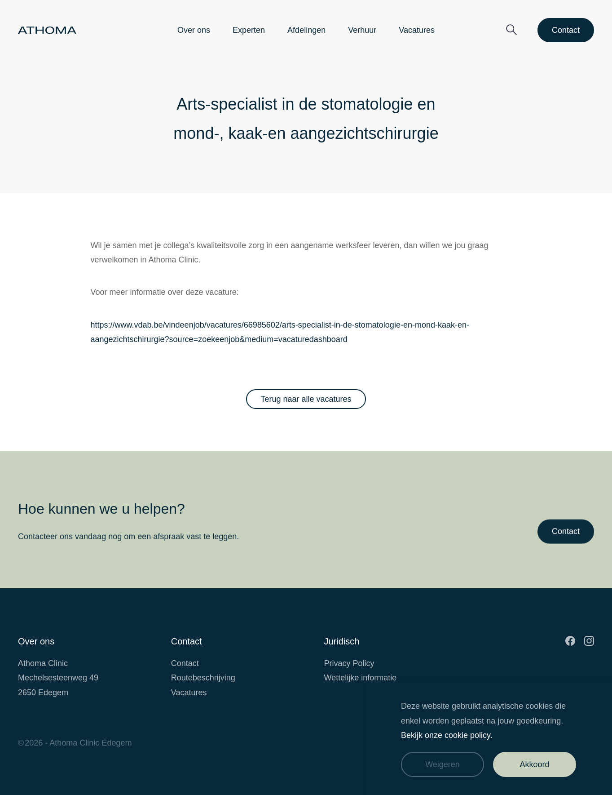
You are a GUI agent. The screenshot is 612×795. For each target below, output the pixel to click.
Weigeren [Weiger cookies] (442, 764)
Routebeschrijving (203, 677)
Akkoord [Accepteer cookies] (534, 764)
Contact (566, 30)
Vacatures (417, 30)
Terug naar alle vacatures (305, 399)
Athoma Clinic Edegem (90, 742)
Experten (249, 30)
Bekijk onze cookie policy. (447, 735)
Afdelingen (306, 30)
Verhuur (362, 30)
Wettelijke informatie (360, 677)
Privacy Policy (349, 663)
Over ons (193, 30)
